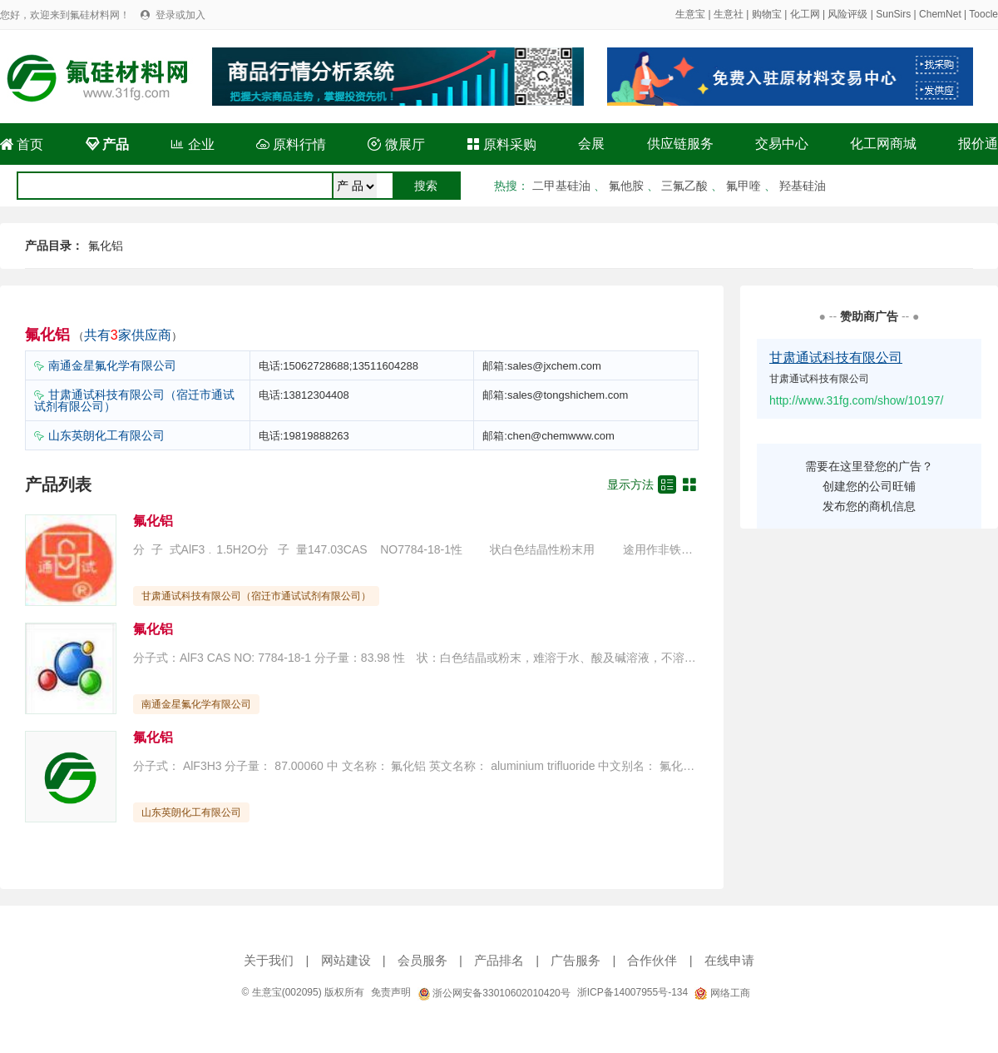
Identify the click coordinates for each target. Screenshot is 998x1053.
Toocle (983, 14)
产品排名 (499, 960)
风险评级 (847, 14)
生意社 (729, 14)
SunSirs (893, 14)
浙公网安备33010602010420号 (494, 993)
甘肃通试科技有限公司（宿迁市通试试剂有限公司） (134, 400)
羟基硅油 (802, 185)
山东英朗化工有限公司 (106, 435)
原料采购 (501, 144)
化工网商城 (883, 144)
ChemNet (940, 14)
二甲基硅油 (561, 185)
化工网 (805, 14)
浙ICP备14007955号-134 (632, 992)
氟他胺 (626, 185)
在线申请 (729, 960)
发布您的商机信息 (869, 506)
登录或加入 (180, 15)
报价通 (978, 144)
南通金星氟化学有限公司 (112, 365)
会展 (591, 144)
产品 (107, 144)
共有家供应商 (127, 335)
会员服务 (422, 960)
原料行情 (291, 144)
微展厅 (396, 144)
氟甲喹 (743, 185)
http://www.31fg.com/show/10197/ (856, 400)
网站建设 (346, 960)
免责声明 (391, 992)
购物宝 (767, 14)
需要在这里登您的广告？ (869, 466)
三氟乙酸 (684, 185)
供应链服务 (680, 144)
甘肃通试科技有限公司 (835, 357)
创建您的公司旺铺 (869, 486)
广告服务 (575, 960)
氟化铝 (105, 245)
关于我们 (269, 960)
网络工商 (721, 993)
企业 (192, 144)
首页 (21, 144)
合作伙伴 (652, 960)
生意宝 (690, 14)
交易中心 (781, 144)
